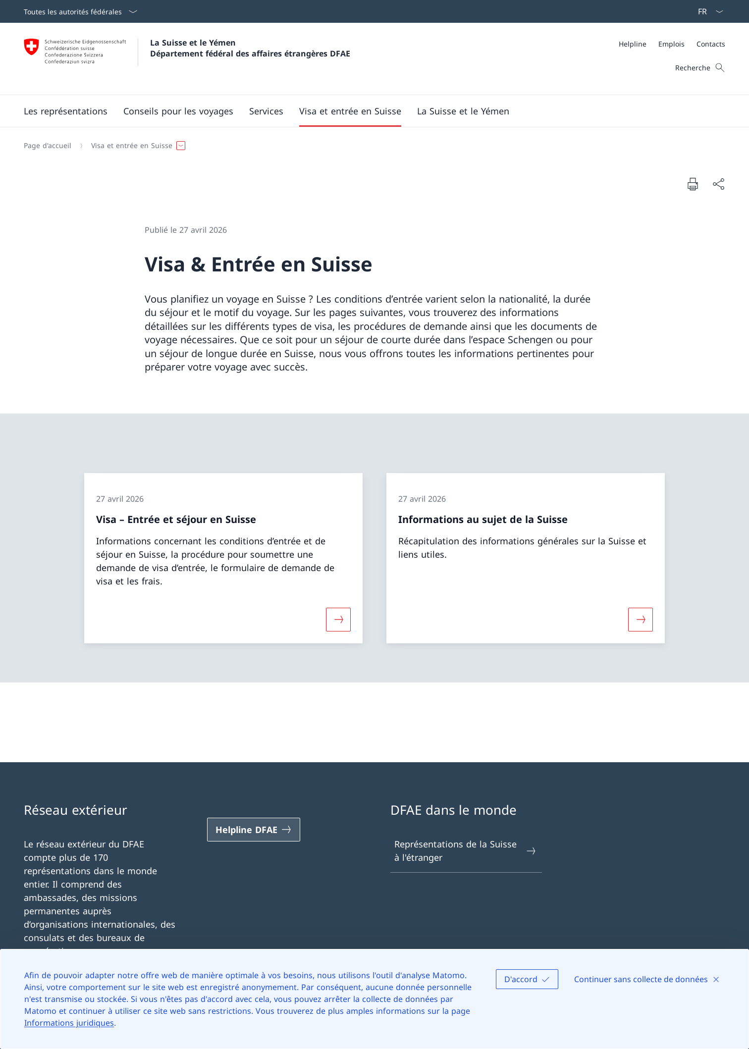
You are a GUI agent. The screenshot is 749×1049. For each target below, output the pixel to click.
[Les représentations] (65, 111)
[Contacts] (711, 44)
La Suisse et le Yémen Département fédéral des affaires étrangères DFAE (250, 48)
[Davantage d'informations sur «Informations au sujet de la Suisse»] (640, 619)
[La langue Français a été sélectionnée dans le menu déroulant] (707, 11)
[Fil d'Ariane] (370, 145)
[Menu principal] (366, 111)
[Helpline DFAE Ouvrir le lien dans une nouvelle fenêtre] (253, 829)
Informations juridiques (69, 1022)
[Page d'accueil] (47, 145)
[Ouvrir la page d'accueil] (187, 59)
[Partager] (718, 184)
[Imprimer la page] (692, 184)
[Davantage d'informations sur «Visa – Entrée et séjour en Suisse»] (338, 619)
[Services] (266, 111)
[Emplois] (671, 44)
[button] (178, 111)
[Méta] (672, 44)
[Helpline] (632, 44)
